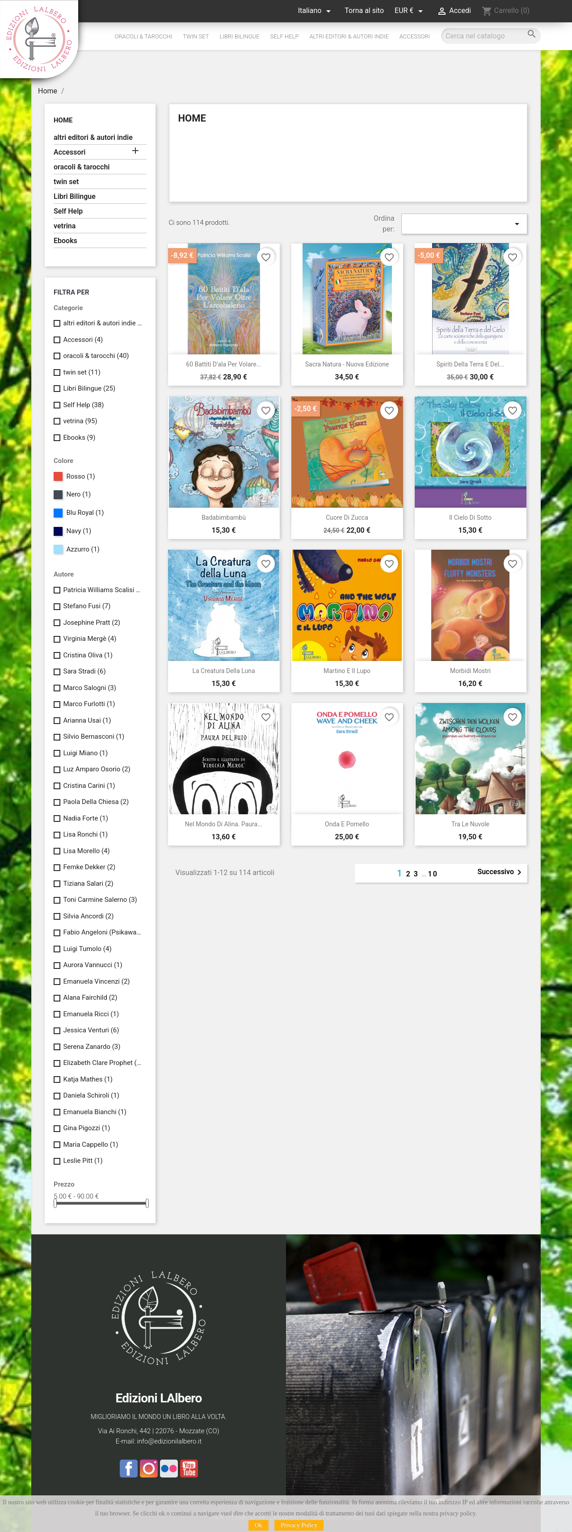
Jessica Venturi (91, 1030)
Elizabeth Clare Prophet (103, 1063)
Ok (258, 1525)
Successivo (501, 872)
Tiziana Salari (88, 884)
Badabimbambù (224, 517)
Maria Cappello (90, 1145)
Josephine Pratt (91, 623)
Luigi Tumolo (87, 949)
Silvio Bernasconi (93, 736)
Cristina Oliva (87, 655)
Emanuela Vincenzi (96, 981)
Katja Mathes (88, 1079)
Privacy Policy (299, 1525)
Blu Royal (85, 513)
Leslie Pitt (82, 1161)
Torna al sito (364, 10)
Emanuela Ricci (91, 1014)
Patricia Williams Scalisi (103, 590)
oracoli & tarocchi (143, 36)
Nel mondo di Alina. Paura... (223, 824)
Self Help (284, 36)
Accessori (415, 36)
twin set (196, 36)
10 (433, 874)
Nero (78, 494)
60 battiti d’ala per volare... (223, 364)
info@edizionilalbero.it (169, 1441)
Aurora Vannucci (92, 965)
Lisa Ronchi (85, 834)
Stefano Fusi (86, 606)
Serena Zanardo (91, 1047)
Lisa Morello (86, 851)
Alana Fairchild (90, 997)
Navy (78, 531)
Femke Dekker (89, 867)
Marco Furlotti (89, 704)
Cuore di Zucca (347, 517)
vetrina (65, 226)
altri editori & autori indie (348, 36)
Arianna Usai (87, 720)
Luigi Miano (85, 753)
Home (63, 120)
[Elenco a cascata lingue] (316, 11)
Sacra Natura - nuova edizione (347, 364)
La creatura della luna (223, 670)
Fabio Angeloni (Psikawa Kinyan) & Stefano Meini (103, 932)
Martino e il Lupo (347, 670)
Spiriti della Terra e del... (470, 364)
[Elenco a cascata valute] (410, 11)
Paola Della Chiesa (96, 802)
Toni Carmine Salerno (100, 900)
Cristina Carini (89, 786)
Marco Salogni (89, 688)
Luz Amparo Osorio (96, 769)
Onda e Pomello (347, 824)
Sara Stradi (84, 671)
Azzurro (82, 549)
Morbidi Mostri (470, 670)
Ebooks (65, 240)
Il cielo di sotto (470, 517)
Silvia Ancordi (88, 916)
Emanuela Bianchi (94, 1112)
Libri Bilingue (240, 36)
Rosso (80, 476)
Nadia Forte (85, 818)
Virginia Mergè (89, 639)
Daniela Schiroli (91, 1095)
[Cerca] (491, 36)
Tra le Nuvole (470, 824)
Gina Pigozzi (86, 1128)
